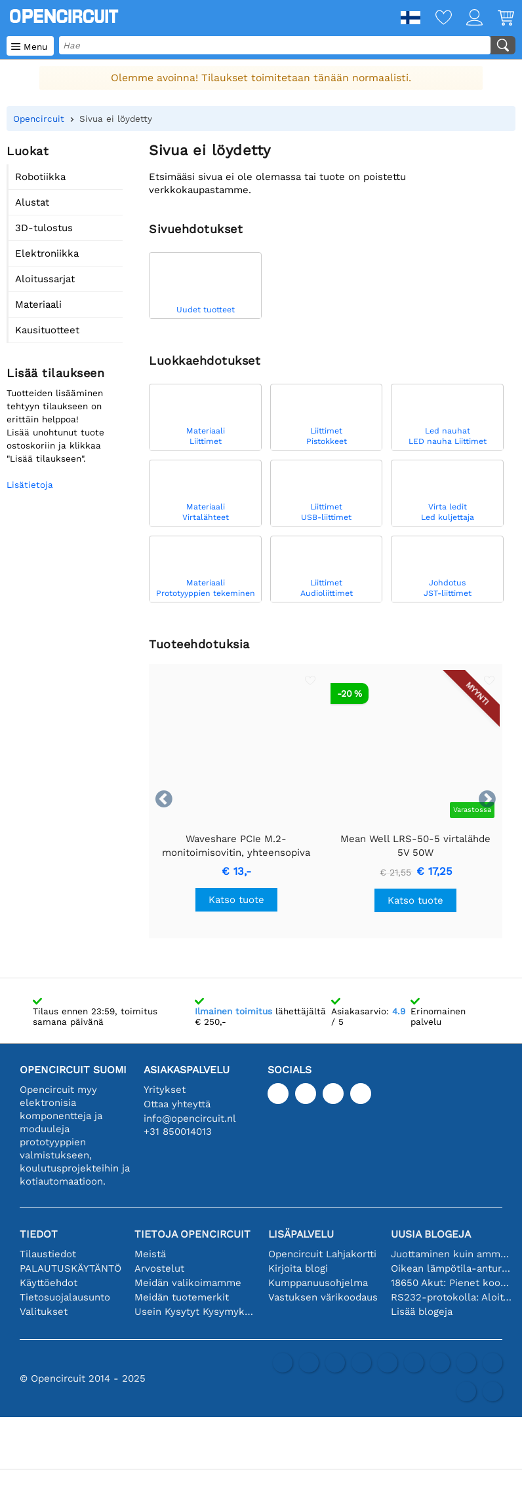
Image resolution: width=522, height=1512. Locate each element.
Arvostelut (159, 1268)
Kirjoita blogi (298, 1268)
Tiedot (39, 1234)
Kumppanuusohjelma (318, 1283)
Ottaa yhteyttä (177, 1104)
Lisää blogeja (421, 1312)
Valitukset (44, 1312)
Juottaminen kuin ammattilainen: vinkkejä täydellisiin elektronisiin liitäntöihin (451, 1254)
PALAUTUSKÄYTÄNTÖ (70, 1268)
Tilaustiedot (48, 1254)
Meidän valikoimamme (187, 1283)
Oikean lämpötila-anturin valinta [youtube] (451, 1268)
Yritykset (165, 1090)
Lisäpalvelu (301, 1234)
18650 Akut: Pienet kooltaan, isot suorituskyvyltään (451, 1283)
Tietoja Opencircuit (192, 1234)
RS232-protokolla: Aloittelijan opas (451, 1297)
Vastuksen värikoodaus (323, 1297)
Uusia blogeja (431, 1234)
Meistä (150, 1254)
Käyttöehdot (48, 1283)
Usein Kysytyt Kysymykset (194, 1312)
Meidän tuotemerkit (181, 1297)
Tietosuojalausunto (65, 1297)
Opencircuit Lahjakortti (322, 1254)
